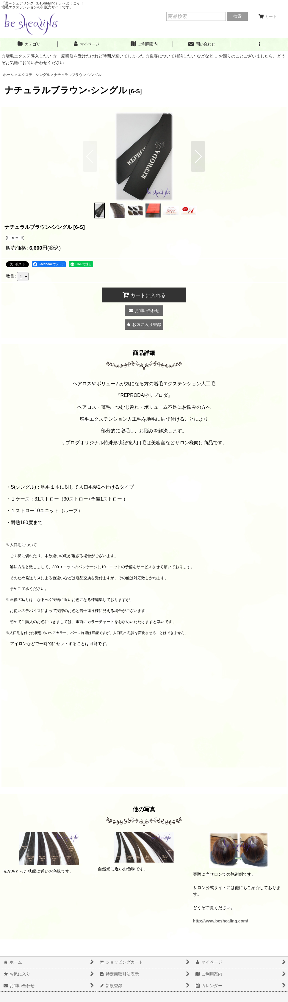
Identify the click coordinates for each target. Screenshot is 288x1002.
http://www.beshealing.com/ (220, 921)
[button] (259, 44)
